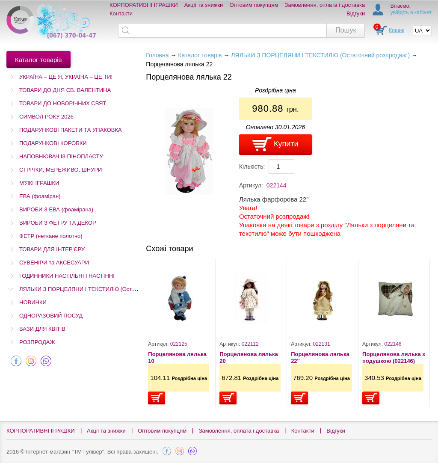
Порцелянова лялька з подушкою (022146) (393, 357)
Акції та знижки (203, 5)
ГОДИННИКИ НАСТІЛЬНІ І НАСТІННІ (67, 276)
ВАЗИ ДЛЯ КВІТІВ (42, 329)
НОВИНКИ (33, 302)
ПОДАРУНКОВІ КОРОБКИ (53, 143)
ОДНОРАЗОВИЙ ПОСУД (51, 315)
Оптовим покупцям (254, 5)
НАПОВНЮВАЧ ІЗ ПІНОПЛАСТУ (61, 156)
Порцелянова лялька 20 (248, 357)
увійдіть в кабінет (411, 12)
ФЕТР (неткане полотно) (51, 236)
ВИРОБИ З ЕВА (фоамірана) (56, 209)
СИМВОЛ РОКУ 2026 (46, 116)
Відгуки (355, 13)
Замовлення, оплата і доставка (325, 5)
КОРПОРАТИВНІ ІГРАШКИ (144, 5)
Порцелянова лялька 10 (177, 357)
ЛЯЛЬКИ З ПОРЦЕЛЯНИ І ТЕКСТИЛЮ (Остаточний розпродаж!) (102, 289)
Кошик (396, 30)
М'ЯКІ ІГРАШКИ (39, 183)
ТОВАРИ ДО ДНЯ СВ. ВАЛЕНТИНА (65, 90)
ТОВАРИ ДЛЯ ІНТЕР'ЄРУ (52, 249)
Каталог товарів (200, 55)
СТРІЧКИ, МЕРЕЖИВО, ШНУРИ (60, 169)
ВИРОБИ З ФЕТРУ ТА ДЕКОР (57, 223)
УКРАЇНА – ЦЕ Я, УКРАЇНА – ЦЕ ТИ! (65, 77)
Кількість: (252, 166)
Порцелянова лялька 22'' (320, 357)
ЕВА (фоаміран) (39, 196)
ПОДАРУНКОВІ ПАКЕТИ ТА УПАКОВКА (70, 130)
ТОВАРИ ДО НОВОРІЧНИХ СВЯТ (62, 103)
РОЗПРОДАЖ (37, 342)
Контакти (121, 13)
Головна (157, 55)
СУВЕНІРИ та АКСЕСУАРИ (54, 262)
